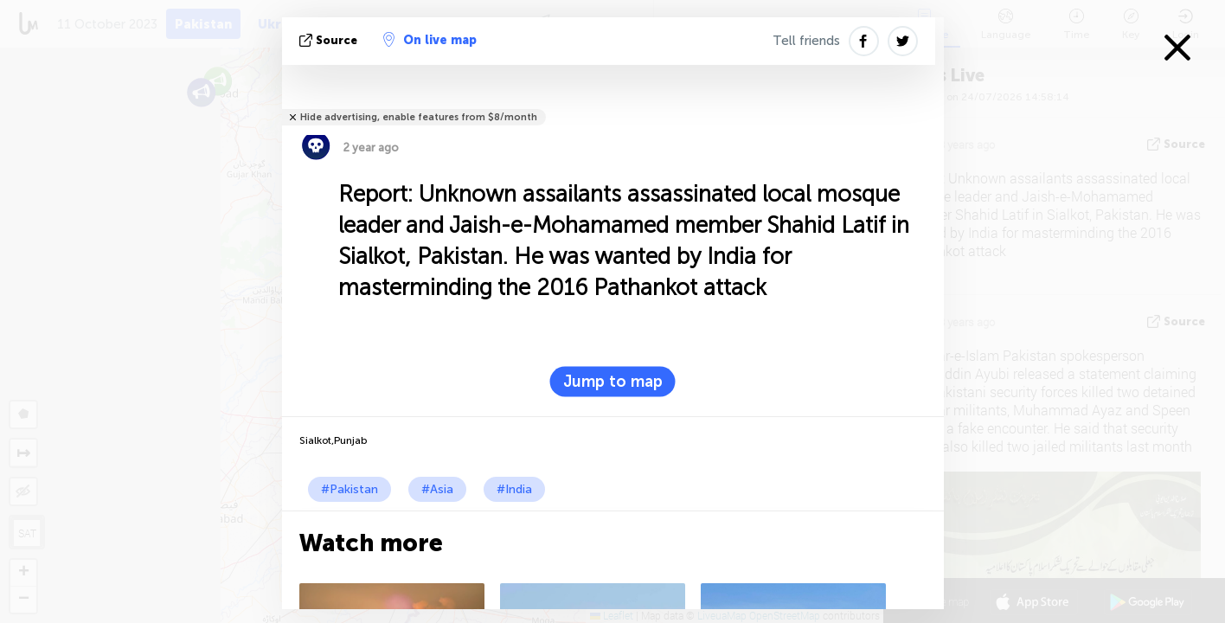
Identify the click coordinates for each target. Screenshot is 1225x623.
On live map (430, 40)
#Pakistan (349, 489)
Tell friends (806, 40)
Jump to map (613, 381)
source (330, 40)
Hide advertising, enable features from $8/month (418, 117)
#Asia (437, 489)
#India (514, 489)
